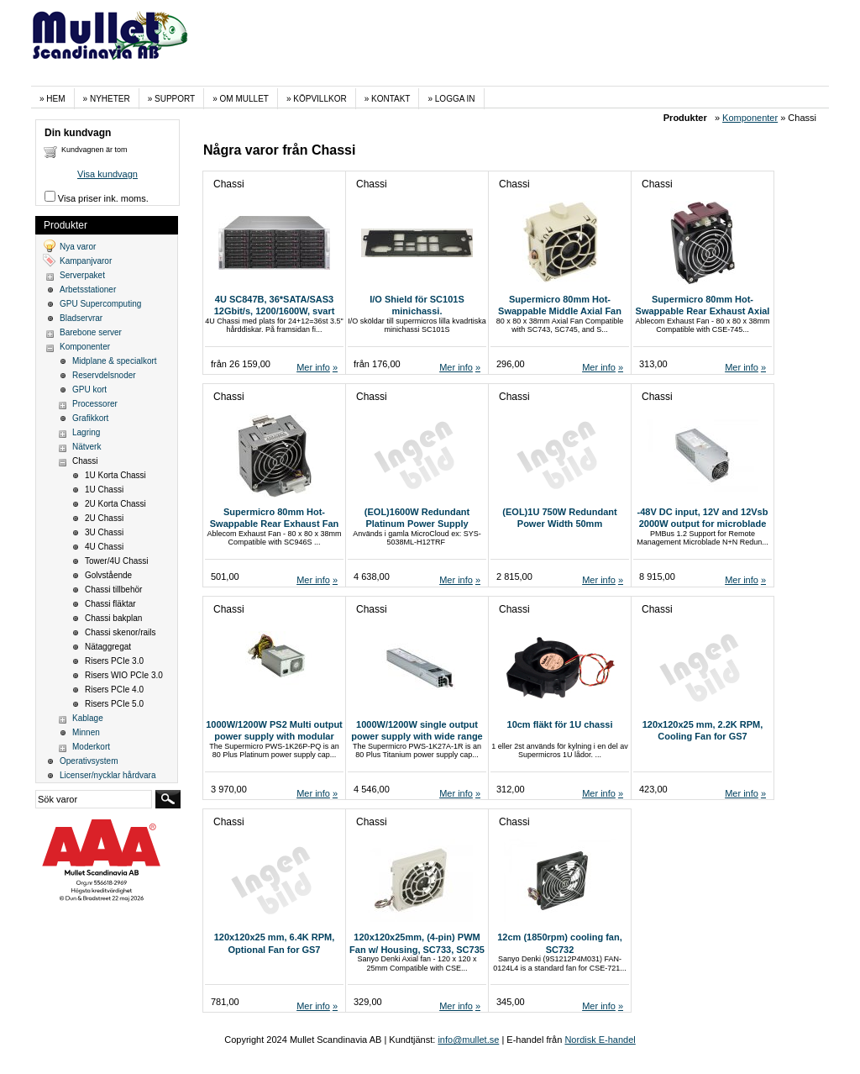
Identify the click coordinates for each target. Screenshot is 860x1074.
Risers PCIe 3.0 (114, 661)
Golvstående (108, 575)
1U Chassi (104, 489)
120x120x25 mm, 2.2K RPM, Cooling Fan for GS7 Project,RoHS (702, 736)
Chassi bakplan (113, 618)
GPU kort (89, 389)
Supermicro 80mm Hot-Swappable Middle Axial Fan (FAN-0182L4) (559, 311)
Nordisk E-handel (599, 1040)
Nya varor (78, 246)
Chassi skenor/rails (120, 632)
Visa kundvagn (107, 174)
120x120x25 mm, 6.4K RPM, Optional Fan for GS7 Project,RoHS (274, 949)
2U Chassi (104, 518)
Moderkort (91, 746)
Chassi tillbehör (113, 589)
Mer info (313, 367)
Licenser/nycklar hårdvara (108, 775)
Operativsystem (89, 761)
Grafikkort (90, 418)
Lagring (86, 432)
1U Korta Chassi (115, 475)
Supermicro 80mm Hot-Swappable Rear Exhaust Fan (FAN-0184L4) (274, 524)
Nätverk (86, 446)
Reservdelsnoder (104, 375)
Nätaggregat (108, 646)
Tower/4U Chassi (117, 561)
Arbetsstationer (88, 289)
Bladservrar (81, 318)
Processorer (95, 403)
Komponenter (750, 118)
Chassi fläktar (110, 603)
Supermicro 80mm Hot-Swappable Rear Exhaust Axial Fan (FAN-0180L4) (703, 311)
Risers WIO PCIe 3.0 (124, 675)
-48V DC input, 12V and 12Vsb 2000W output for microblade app (702, 524)
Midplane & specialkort (114, 361)
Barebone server (91, 332)
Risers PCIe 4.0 (114, 689)
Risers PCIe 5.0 (114, 703)
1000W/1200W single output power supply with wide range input (416, 736)
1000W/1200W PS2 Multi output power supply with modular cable (274, 736)
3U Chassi (104, 532)
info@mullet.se (468, 1040)
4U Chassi (104, 546)
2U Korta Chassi (115, 503)
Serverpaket (82, 275)
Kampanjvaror (86, 261)
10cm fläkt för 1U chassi (560, 724)
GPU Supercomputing (100, 303)
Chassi (85, 461)
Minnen (86, 732)
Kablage (87, 718)
